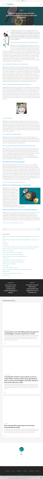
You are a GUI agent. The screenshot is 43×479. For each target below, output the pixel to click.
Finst (25, 30)
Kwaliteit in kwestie (6, 271)
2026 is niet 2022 (6, 258)
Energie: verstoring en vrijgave (8, 250)
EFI (17, 20)
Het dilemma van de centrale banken (9, 263)
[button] (40, 4)
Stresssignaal (5, 243)
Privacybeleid (19, 471)
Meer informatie (26, 478)
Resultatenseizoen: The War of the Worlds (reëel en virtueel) (13, 261)
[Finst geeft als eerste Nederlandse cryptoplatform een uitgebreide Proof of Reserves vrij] (32, 288)
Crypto (21, 10)
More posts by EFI (21, 458)
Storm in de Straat (6, 275)
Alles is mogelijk (5, 265)
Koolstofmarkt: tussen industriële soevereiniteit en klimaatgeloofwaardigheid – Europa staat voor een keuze (21, 237)
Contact (13, 471)
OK (30, 478)
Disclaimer (25, 471)
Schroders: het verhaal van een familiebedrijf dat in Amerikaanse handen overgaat (17, 269)
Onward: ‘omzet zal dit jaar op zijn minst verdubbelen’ (12, 252)
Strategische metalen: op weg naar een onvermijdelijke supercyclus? (15, 256)
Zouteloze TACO (6, 244)
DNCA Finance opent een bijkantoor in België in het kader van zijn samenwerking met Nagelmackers (21, 246)
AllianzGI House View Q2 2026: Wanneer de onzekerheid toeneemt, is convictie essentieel (19, 248)
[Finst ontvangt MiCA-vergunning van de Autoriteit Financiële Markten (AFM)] (21, 416)
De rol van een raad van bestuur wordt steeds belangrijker (13, 254)
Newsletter (37, 471)
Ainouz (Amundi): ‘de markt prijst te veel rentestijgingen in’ (13, 260)
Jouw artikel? (31, 471)
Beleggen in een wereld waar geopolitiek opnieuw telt (12, 273)
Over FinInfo (7, 471)
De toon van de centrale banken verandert (10, 267)
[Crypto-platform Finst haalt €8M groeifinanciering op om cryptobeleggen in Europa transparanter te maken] (21, 324)
